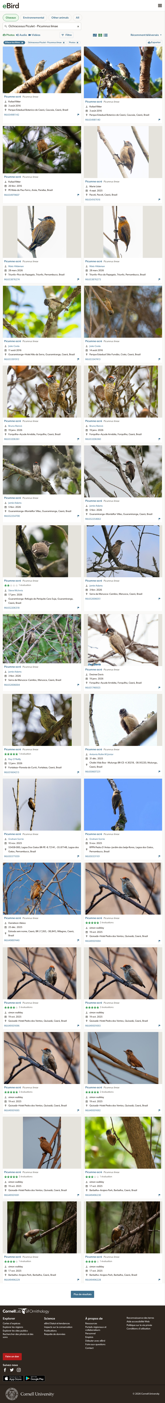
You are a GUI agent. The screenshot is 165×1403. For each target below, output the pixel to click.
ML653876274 (12, 279)
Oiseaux (11, 17)
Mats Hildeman (16, 266)
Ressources (91, 1323)
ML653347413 (92, 359)
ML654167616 (92, 199)
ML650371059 (11, 856)
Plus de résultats (83, 1294)
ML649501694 (93, 941)
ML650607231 (92, 772)
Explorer (9, 1318)
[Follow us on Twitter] (12, 1370)
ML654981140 (92, 120)
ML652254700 (12, 516)
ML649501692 (93, 1110)
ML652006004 (12, 685)
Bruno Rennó (15, 426)
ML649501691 (11, 1195)
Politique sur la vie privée (139, 1325)
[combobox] (42, 26)
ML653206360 (93, 439)
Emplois (89, 1337)
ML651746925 (92, 688)
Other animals (60, 17)
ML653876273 (93, 279)
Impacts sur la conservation (58, 1327)
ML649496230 (93, 1195)
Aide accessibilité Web (138, 1321)
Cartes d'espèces (11, 1323)
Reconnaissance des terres (140, 1318)
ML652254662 (93, 519)
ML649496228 (93, 1280)
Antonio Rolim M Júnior (101, 754)
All (77, 17)
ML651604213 (11, 772)
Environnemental (33, 17)
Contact (89, 1348)
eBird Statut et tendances (57, 1323)
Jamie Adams (15, 503)
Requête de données (54, 1334)
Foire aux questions (95, 1344)
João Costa (13, 346)
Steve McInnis (15, 590)
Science (49, 1318)
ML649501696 (11, 1026)
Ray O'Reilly (14, 759)
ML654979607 (11, 195)
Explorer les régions (13, 1327)
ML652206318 (11, 608)
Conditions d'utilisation (138, 1328)
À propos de (94, 1318)
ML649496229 (12, 1280)
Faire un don (12, 1356)
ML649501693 (93, 1026)
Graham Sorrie (16, 839)
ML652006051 (93, 599)
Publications (50, 1331)
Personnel (90, 1333)
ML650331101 (92, 856)
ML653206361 (11, 439)
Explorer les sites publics (15, 1331)
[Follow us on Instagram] (19, 1370)
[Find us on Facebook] (5, 1370)
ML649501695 (11, 1110)
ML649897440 (11, 940)
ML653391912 (11, 359)
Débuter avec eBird (95, 1341)
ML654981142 (11, 115)
